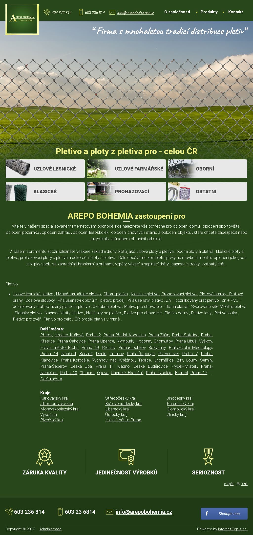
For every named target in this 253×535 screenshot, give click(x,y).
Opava (102, 372)
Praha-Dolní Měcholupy (190, 347)
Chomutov (163, 341)
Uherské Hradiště (127, 372)
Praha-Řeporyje (141, 353)
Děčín (101, 353)
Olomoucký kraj (181, 409)
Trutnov (117, 353)
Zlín (180, 360)
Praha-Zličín (158, 334)
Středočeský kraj (120, 398)
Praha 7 (190, 353)
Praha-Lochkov (132, 347)
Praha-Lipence (101, 341)
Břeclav (108, 347)
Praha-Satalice (185, 334)
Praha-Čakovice (71, 341)
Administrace (51, 529)
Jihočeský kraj (179, 398)
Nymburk (125, 341)
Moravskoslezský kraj (60, 409)
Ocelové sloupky (40, 300)
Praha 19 (90, 347)
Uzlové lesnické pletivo (33, 293)
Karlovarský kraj (54, 398)
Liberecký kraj (117, 409)
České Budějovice (150, 366)
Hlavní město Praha (59, 347)
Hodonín (143, 341)
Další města (51, 378)
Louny (191, 360)
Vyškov (205, 341)
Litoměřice (164, 360)
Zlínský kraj (177, 414)
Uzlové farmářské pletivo (79, 293)
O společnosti (177, 12)
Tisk (244, 484)
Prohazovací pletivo (179, 293)
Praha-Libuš (186, 341)
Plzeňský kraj (52, 419)
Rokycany (157, 347)
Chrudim (87, 372)
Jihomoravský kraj (56, 403)
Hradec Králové (69, 334)
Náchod (68, 353)
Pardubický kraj (180, 403)
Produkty (209, 12)
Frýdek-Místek (184, 366)
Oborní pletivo (116, 293)
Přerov (46, 334)
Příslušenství (69, 300)
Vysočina (48, 414)
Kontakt (235, 12)
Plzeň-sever (168, 353)
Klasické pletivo (145, 293)
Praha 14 (49, 353)
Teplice (144, 360)
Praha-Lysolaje (159, 372)
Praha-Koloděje (75, 360)
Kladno (123, 366)
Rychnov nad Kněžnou (113, 360)
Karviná (86, 353)
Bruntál (181, 372)
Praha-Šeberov (53, 366)
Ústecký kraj (116, 414)
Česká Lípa (81, 366)
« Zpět (229, 484)
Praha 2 (93, 334)
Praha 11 (105, 366)
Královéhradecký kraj (124, 403)
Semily (206, 360)
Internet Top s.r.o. (233, 529)
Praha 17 (198, 372)
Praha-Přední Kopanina (124, 334)
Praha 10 (68, 372)
